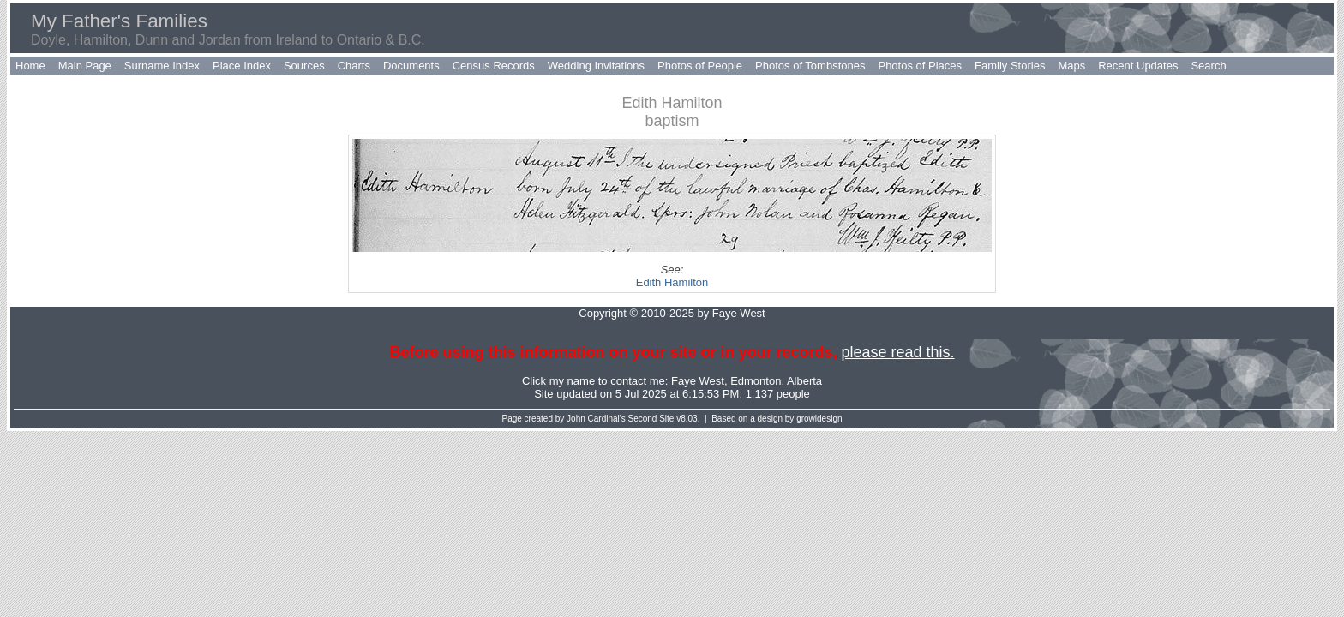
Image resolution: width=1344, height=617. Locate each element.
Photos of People (699, 65)
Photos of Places (920, 65)
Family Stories (1010, 65)
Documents (411, 65)
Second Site (651, 418)
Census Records (494, 65)
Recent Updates (1138, 65)
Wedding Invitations (596, 65)
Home (30, 65)
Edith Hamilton (672, 282)
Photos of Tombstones (810, 65)
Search (1208, 65)
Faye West (697, 380)
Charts (354, 65)
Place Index (242, 65)
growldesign (819, 418)
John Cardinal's (596, 418)
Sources (304, 65)
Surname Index (162, 65)
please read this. (897, 352)
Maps (1071, 65)
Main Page (84, 65)
